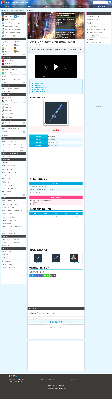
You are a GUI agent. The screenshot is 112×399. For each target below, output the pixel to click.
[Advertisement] (56, 162)
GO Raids (73, 379)
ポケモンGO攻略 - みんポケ (15, 381)
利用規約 (48, 385)
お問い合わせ (62, 385)
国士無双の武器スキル (38, 86)
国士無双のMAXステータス (39, 88)
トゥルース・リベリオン (73, 262)
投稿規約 (41, 313)
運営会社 (55, 385)
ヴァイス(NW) (54, 145)
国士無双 (38, 262)
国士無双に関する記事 (38, 92)
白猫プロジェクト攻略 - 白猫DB (17, 2)
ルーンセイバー (53, 142)
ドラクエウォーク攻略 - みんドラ (48, 379)
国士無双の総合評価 (37, 84)
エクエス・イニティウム (56, 262)
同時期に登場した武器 (38, 90)
